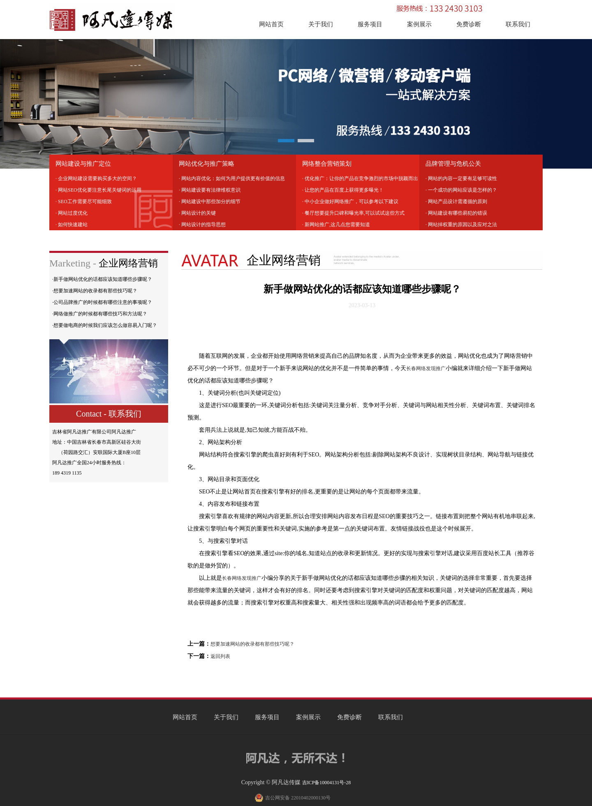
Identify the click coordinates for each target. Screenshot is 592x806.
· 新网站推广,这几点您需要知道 (336, 224)
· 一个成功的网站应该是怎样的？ (461, 190)
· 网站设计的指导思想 (202, 224)
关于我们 (320, 24)
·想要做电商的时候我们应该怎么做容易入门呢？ (104, 325)
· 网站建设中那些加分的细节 (209, 201)
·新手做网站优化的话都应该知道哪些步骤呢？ (102, 279)
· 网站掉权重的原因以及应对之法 (461, 224)
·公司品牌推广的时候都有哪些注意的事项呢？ (102, 302)
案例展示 (419, 24)
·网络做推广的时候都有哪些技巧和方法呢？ (99, 314)
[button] (286, 140)
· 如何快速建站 (72, 224)
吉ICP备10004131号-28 (326, 782)
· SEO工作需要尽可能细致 (84, 201)
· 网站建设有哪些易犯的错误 (456, 213)
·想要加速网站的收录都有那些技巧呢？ (94, 291)
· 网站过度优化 (72, 213)
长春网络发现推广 (426, 368)
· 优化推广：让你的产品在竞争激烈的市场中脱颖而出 (360, 178)
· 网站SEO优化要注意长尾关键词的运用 (98, 190)
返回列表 (220, 656)
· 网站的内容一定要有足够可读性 (461, 178)
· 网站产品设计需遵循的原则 (456, 201)
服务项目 (370, 24)
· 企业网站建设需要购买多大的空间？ (96, 178)
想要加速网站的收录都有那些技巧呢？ (252, 644)
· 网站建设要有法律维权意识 (209, 190)
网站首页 (271, 24)
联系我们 (518, 24)
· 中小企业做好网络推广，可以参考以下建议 (350, 201)
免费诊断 (468, 24)
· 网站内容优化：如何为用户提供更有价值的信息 (232, 178)
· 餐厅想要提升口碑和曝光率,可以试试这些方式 (353, 213)
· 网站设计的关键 (197, 213)
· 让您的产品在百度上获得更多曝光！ (343, 190)
